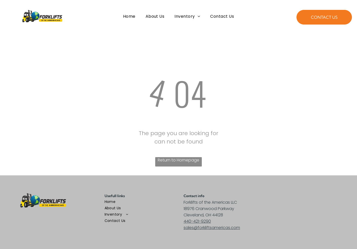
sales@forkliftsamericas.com (212, 228)
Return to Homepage (178, 160)
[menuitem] (129, 16)
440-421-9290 (197, 221)
